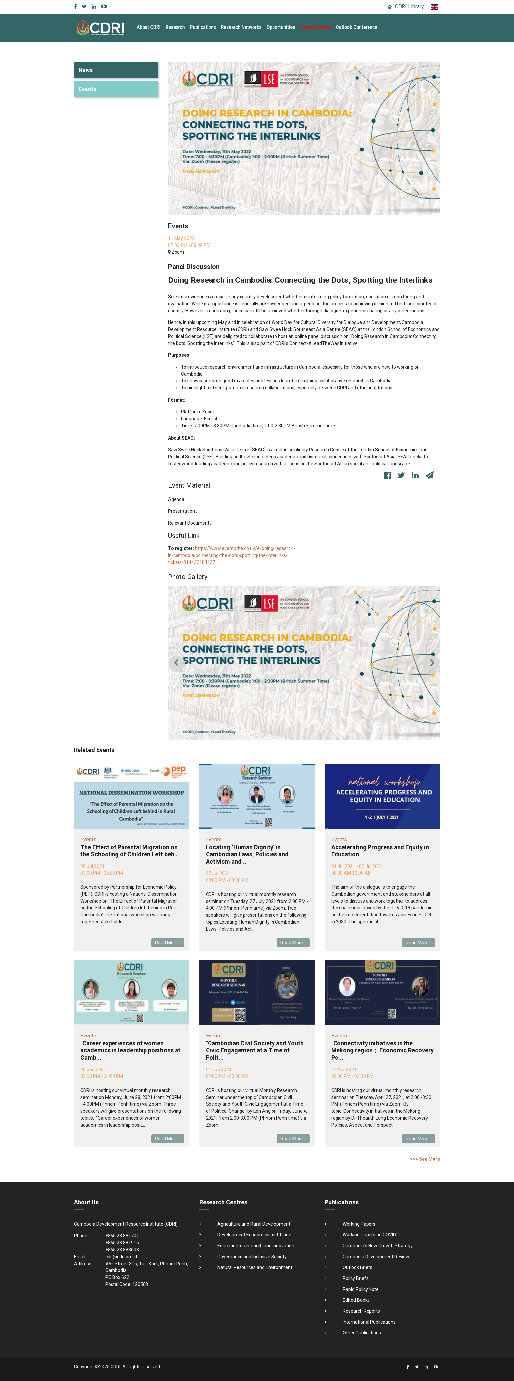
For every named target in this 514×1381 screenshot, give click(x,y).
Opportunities (281, 27)
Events (88, 89)
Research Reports (361, 1311)
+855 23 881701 (122, 1235)
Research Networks (241, 27)
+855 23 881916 (122, 1242)
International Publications (369, 1322)
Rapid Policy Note (361, 1289)
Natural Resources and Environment (254, 1267)
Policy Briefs (356, 1278)
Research (175, 27)
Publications (203, 27)
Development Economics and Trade (254, 1234)
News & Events (315, 27)
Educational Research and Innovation (255, 1245)
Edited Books (356, 1300)
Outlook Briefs (357, 1267)
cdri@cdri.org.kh (122, 1256)
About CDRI (149, 27)
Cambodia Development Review (376, 1256)
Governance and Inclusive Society (252, 1256)
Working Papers (359, 1224)
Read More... (168, 942)
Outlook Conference (356, 27)
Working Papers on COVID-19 (373, 1234)
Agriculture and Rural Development (253, 1224)
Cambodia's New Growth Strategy (378, 1245)
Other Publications (362, 1332)
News (86, 70)
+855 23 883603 (122, 1249)
